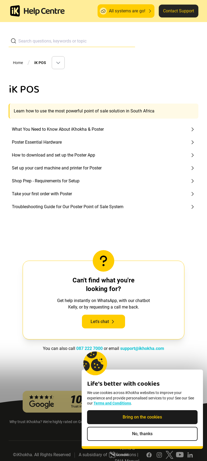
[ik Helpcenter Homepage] (44, 12)
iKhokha (24, 454)
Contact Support (178, 10)
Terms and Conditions (112, 403)
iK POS (40, 63)
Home (18, 63)
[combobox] (72, 41)
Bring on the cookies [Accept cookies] (142, 417)
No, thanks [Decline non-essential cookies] (142, 433)
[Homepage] (15, 11)
